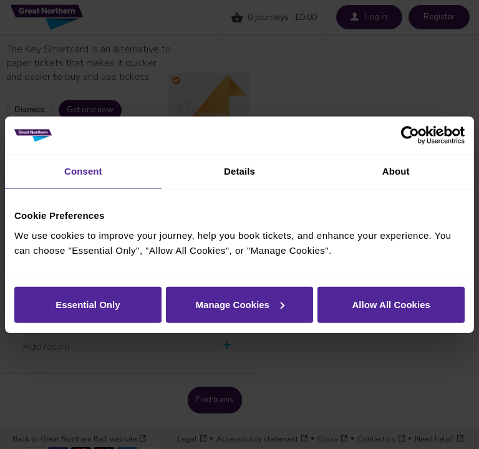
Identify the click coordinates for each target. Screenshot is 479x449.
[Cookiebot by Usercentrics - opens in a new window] (410, 135)
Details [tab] (239, 171)
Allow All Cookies (391, 304)
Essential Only (88, 304)
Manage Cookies (240, 304)
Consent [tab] (83, 171)
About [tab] (396, 171)
